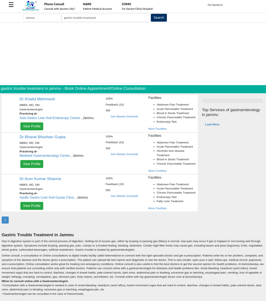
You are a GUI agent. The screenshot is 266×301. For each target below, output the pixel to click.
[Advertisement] (133, 54)
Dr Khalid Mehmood (37, 99)
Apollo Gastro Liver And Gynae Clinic (47, 197)
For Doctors (215, 5)
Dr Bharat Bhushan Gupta (42, 137)
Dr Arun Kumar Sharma (40, 179)
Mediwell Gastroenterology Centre (45, 155)
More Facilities (157, 128)
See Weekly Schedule (124, 116)
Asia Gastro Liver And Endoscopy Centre (50, 118)
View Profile (32, 126)
